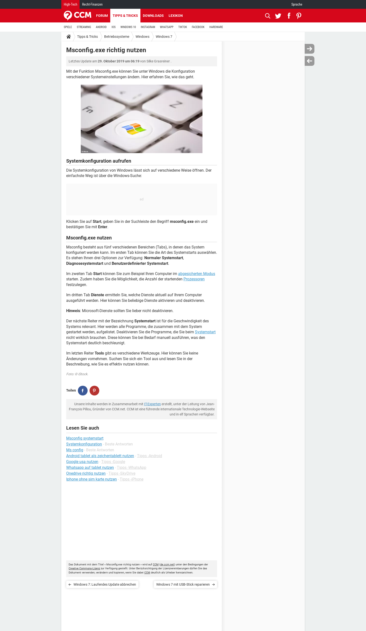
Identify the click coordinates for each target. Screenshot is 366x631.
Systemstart (205, 332)
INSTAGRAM (148, 27)
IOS (113, 27)
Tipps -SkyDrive (122, 473)
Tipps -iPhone (131, 479)
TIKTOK (182, 27)
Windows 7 (164, 37)
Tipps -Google (113, 461)
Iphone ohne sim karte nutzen (91, 479)
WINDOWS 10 (128, 27)
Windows (142, 37)
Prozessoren (194, 279)
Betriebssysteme (116, 37)
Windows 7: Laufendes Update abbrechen (104, 584)
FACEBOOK (198, 27)
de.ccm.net (167, 564)
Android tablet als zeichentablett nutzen (100, 456)
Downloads (153, 16)
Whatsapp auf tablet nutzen (90, 467)
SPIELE (68, 27)
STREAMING (84, 27)
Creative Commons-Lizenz (84, 568)
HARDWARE (216, 27)
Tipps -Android (149, 456)
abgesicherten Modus (196, 273)
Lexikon (176, 16)
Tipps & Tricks (125, 16)
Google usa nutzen (82, 461)
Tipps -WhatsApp (131, 467)
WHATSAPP (166, 27)
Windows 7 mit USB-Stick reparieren (183, 584)
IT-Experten (152, 404)
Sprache (296, 4)
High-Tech (70, 4)
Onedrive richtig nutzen (86, 473)
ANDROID (101, 27)
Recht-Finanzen (92, 4)
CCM (156, 564)
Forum (102, 16)
